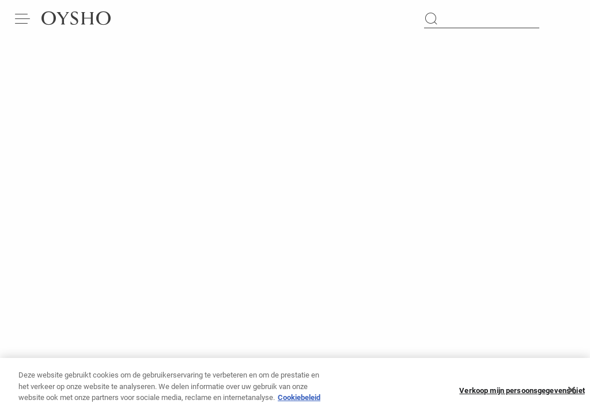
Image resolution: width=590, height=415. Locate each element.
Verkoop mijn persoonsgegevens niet (521, 394)
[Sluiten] (571, 393)
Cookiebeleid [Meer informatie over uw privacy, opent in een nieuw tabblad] (299, 401)
